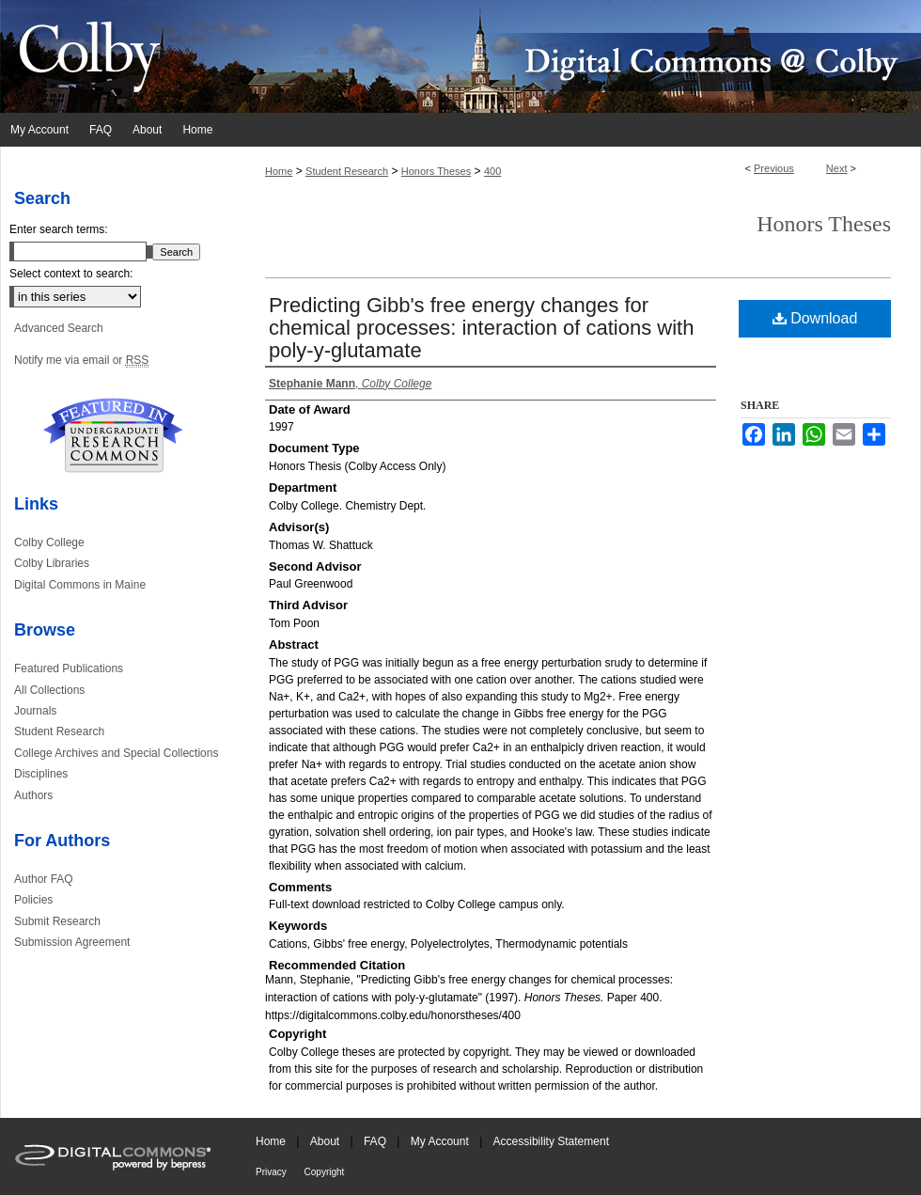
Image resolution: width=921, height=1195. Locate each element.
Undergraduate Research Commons (113, 435)
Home (278, 171)
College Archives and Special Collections (116, 753)
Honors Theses (436, 171)
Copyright (324, 1172)
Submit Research (57, 921)
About (326, 1141)
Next (837, 168)
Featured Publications (68, 668)
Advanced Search (58, 328)
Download (815, 318)
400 (492, 171)
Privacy (272, 1172)
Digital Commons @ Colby (573, 56)
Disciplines (41, 773)
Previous (774, 168)
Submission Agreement (72, 942)
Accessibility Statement (551, 1141)
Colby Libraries (51, 563)
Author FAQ (43, 879)
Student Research (346, 171)
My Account (441, 1141)
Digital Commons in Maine (80, 584)
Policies (33, 899)
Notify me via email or (81, 360)
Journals (35, 710)
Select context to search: (71, 273)
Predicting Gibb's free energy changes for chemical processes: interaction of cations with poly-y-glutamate (481, 327)
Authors (33, 795)
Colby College (49, 542)
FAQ (376, 1141)
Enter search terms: (58, 229)
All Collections (49, 690)
